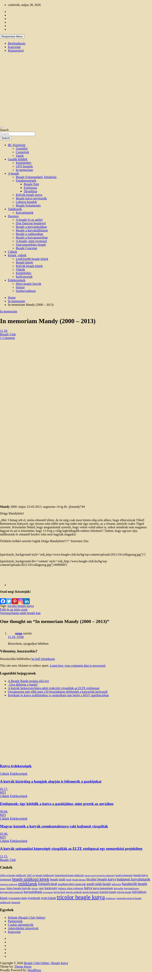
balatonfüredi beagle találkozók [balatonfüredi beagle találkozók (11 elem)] (69, 875)
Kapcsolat (14, 47)
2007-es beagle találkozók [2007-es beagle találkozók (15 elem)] (40, 875)
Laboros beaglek (26, 202)
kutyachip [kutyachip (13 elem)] (118, 888)
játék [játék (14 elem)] (41, 888)
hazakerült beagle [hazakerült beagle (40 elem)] (134, 884)
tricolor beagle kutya (21, 606)
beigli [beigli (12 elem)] (68, 879)
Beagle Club (8, 334)
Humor (20, 287)
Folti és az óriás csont (14, 609)
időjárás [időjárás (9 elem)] (34, 888)
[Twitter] (9, 599)
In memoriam (24, 170)
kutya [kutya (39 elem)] (88, 888)
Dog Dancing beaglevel (31, 223)
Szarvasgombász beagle (31, 244)
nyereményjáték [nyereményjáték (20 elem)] (18, 898)
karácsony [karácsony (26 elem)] (51, 888)
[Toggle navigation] (1, 127)
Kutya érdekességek (15, 766)
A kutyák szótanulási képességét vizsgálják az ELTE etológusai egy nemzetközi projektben (71, 848)
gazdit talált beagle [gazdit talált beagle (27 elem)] (99, 884)
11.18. (4, 330)
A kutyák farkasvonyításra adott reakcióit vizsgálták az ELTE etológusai (53, 688)
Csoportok (22, 152)
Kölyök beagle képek (29, 266)
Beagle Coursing (26, 248)
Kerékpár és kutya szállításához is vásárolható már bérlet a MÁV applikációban (58, 695)
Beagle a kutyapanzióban (32, 237)
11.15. (4, 856)
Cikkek (12, 251)
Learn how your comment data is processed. (78, 665)
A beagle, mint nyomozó (31, 241)
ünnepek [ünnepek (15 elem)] (15, 902)
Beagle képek (24, 262)
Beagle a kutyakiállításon (32, 230)
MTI (3, 792)
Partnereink (15, 921)
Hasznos (13, 216)
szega (18, 633)
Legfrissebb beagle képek (32, 258)
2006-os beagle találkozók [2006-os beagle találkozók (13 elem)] (13, 875)
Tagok (20, 155)
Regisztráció (16, 50)
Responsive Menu (12, 36)
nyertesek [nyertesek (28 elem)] (34, 898)
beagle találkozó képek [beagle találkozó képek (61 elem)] (30, 879)
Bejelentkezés (17, 43)
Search (4, 130)
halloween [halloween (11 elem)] (116, 884)
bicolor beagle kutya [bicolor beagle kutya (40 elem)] (101, 879)
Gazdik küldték (17, 159)
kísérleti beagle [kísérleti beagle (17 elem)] (108, 892)
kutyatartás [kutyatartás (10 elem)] (48, 892)
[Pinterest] (15, 599)
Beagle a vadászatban (29, 234)
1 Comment (7, 338)
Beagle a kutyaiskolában (31, 226)
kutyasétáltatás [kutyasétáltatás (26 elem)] (33, 892)
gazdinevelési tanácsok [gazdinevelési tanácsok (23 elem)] (72, 884)
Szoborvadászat (26, 291)
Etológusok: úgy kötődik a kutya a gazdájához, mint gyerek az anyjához (57, 804)
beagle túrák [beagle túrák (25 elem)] (57, 879)
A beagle (13, 173)
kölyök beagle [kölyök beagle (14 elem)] (124, 892)
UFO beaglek (24, 166)
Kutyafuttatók (24, 212)
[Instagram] (21, 599)
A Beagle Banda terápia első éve (28, 681)
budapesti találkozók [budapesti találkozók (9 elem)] (8, 884)
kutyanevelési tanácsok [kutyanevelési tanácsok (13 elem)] (11, 892)
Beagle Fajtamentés (28, 205)
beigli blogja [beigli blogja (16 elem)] (79, 879)
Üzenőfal (22, 148)
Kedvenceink (24, 276)
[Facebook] (3, 599)
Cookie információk (20, 924)
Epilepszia (30, 187)
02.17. (4, 789)
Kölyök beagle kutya (29, 194)
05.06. (4, 833)
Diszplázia (30, 191)
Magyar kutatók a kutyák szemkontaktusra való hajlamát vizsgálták (54, 826)
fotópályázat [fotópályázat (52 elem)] (47, 884)
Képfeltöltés (23, 162)
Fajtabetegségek (26, 180)
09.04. (4, 811)
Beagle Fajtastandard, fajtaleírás (36, 177)
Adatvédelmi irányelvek (23, 928)
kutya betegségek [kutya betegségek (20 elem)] (103, 888)
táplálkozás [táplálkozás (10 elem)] (110, 898)
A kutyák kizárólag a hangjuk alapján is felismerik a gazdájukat (51, 781)
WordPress (34, 970)
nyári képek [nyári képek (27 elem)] (48, 898)
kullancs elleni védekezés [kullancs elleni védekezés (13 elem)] (70, 888)
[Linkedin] (27, 599)
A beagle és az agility (29, 219)
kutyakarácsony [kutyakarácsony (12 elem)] (131, 888)
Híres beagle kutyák (28, 283)
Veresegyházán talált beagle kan (20, 613)
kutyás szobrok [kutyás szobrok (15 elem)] (74, 892)
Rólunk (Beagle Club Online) (26, 917)
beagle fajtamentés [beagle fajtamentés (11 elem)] (124, 875)
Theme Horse (23, 966)
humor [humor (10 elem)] (3, 888)
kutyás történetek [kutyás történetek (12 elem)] (91, 892)
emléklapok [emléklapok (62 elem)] (27, 883)
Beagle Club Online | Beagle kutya (46, 963)
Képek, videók (17, 255)
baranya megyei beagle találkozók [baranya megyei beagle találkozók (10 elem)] (100, 875)
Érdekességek (16, 280)
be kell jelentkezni (43, 659)
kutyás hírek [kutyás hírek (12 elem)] (59, 892)
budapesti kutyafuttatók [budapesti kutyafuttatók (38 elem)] (133, 879)
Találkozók (15, 209)
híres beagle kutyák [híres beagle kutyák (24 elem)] (18, 888)
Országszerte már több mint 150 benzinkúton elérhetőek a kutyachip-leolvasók (58, 691)
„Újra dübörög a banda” (23, 684)
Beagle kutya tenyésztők (31, 198)
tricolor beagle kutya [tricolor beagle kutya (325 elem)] (81, 897)
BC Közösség (16, 145)
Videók (20, 269)
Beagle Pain (31, 184)
